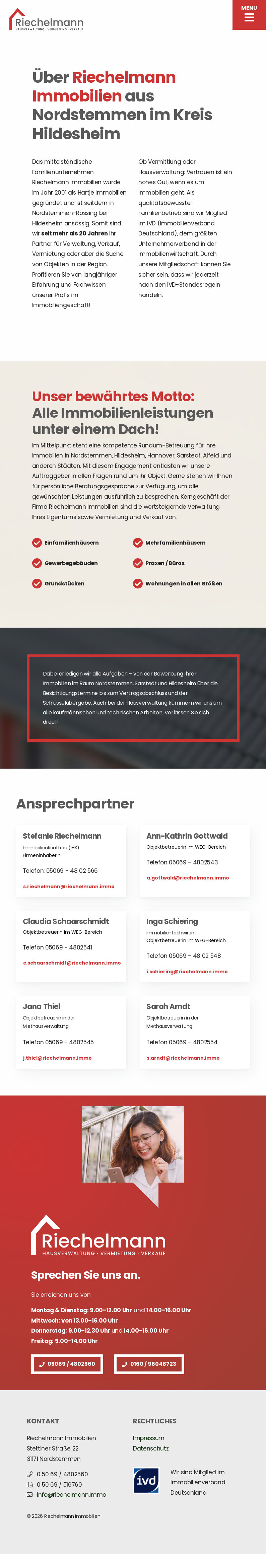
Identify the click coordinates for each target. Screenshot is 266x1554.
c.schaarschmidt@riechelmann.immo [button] (72, 963)
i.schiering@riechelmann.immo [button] (187, 971)
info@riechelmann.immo (71, 1495)
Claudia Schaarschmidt (66, 921)
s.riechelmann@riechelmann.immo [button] (69, 886)
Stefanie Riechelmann (62, 836)
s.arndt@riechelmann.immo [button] (183, 1058)
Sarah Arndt (168, 1006)
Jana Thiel (41, 1006)
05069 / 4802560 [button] (67, 1364)
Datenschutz (151, 1448)
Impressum (148, 1438)
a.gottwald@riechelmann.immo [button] (188, 877)
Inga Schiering (172, 921)
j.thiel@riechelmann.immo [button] (57, 1058)
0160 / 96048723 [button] (149, 1364)
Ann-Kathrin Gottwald (186, 836)
